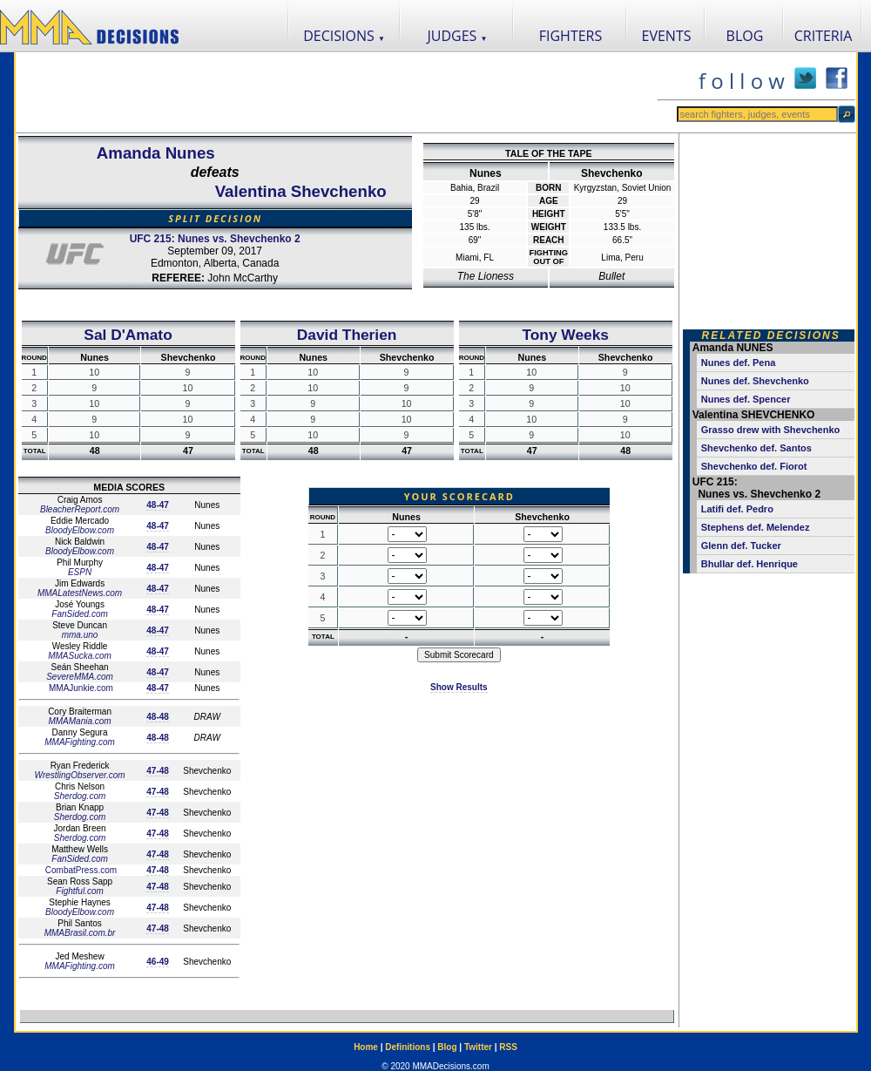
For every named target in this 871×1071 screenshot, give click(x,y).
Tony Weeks (565, 334)
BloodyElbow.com (79, 530)
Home (366, 1047)
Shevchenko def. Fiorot (754, 466)
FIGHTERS (571, 35)
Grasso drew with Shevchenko (771, 429)
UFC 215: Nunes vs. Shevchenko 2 (215, 239)
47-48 (157, 771)
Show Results (459, 687)
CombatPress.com (80, 870)
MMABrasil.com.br (80, 933)
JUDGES (458, 35)
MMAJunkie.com (79, 688)
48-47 (157, 505)
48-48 (157, 717)
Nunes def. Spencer (746, 399)
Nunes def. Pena (738, 362)
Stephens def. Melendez (755, 527)
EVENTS (667, 35)
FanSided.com (79, 614)
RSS (508, 1047)
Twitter (478, 1047)
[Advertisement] (336, 92)
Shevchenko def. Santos (756, 448)
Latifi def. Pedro (737, 509)
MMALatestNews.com (79, 593)
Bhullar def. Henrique (749, 564)
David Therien (347, 334)
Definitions (407, 1047)
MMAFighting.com (79, 742)
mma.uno (80, 635)
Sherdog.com (79, 796)
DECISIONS (344, 35)
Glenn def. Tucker (741, 545)
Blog (446, 1047)
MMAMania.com (79, 721)
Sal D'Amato (128, 334)
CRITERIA (823, 35)
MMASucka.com (79, 656)
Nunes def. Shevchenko (755, 381)
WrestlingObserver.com (80, 775)
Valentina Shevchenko (301, 191)
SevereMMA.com (79, 676)
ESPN (79, 572)
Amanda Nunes (156, 153)
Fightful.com (79, 891)
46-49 (157, 961)
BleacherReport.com (79, 509)
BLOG (745, 35)
